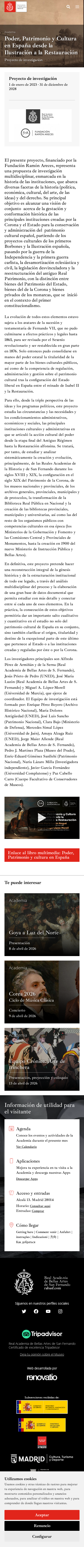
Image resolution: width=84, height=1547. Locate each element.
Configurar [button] (42, 1536)
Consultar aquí (40, 1206)
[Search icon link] (69, 7)
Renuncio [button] (42, 1525)
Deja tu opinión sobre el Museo (42, 1354)
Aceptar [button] (42, 1514)
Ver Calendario (26, 1147)
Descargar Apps (27, 1179)
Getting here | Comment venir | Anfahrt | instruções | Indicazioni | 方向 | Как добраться (44, 1237)
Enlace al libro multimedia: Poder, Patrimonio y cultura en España (41, 855)
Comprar (38, 1211)
